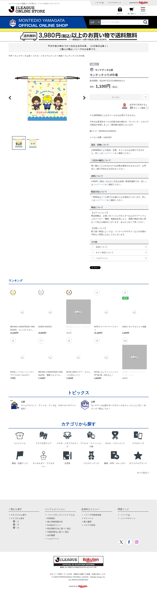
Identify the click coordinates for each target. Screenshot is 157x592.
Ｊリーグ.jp (99, 3)
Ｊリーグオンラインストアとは (61, 515)
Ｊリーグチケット (114, 3)
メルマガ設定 (89, 525)
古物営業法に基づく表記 (58, 532)
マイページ (88, 518)
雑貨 (60, 56)
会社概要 (51, 535)
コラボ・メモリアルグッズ (44, 56)
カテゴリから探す (18, 515)
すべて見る (142, 473)
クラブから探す (18, 518)
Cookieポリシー (54, 525)
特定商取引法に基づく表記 (59, 528)
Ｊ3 (17, 528)
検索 (145, 22)
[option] (47, 98)
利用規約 (51, 518)
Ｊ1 (17, 521)
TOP (11, 56)
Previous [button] (10, 98)
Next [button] (84, 98)
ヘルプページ (109, 153)
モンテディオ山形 (22, 56)
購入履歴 (87, 522)
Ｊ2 (17, 524)
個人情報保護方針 (55, 522)
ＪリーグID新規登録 (92, 515)
